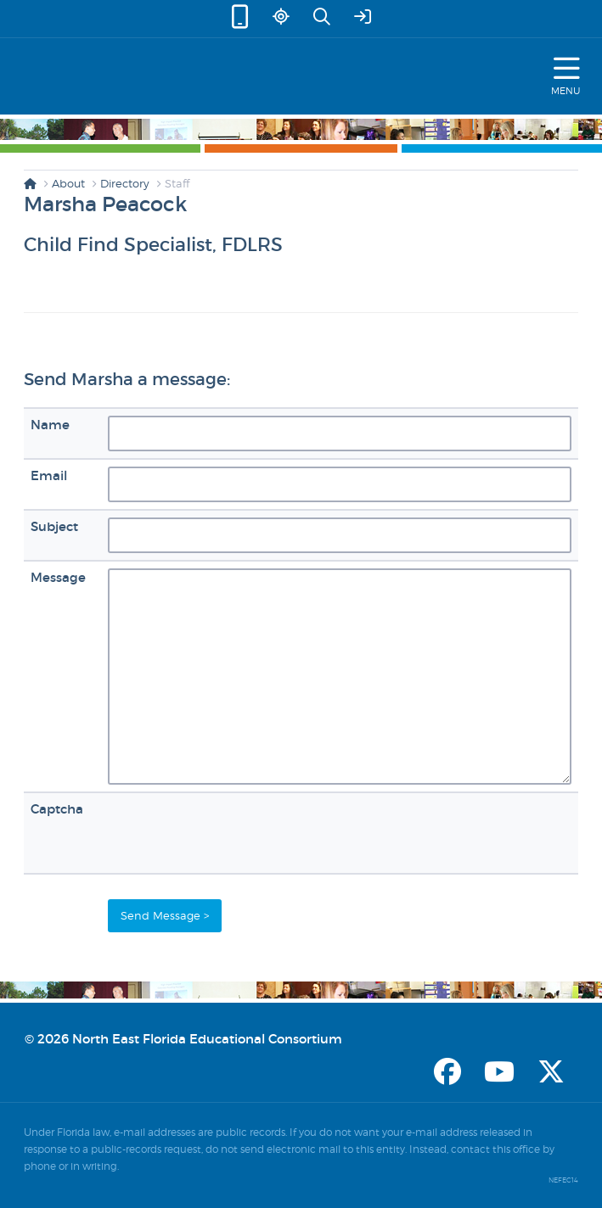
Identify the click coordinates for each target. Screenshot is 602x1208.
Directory (124, 183)
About (68, 183)
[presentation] (237, 833)
